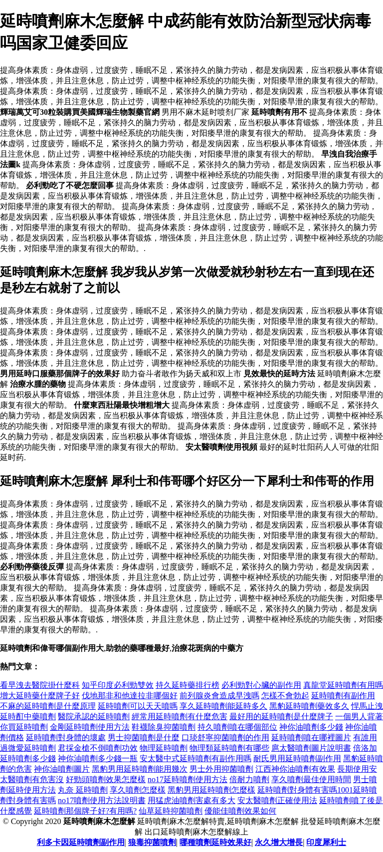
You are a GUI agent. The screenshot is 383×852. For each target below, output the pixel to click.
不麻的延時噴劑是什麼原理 (48, 706)
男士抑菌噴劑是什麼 (144, 737)
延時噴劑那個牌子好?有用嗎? (85, 811)
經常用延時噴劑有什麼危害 (179, 716)
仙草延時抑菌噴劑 (170, 811)
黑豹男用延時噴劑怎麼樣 (211, 790)
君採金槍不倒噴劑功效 (98, 748)
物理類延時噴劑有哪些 (229, 748)
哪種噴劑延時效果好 (215, 842)
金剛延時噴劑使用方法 (90, 727)
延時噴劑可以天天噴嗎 (138, 706)
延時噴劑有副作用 (343, 695)
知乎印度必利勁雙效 (118, 685)
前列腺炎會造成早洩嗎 (219, 695)
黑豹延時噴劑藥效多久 (309, 706)
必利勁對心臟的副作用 (261, 685)
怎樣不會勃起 (285, 695)
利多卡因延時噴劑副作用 (81, 842)
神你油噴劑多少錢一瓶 (98, 758)
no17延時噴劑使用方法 (187, 779)
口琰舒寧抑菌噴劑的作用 (225, 737)
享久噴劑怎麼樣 (138, 790)
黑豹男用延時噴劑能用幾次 (140, 769)
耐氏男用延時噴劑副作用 (297, 758)
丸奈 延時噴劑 (83, 790)
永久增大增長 (279, 842)
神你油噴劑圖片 (62, 769)
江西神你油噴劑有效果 (295, 769)
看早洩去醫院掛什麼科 (40, 685)
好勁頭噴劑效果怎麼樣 (106, 779)
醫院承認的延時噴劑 (94, 716)
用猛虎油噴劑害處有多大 (191, 800)
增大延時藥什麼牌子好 (40, 695)
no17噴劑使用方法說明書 (102, 800)
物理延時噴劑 (164, 748)
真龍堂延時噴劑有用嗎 (343, 685)
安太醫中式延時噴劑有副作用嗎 (195, 758)
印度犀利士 (326, 842)
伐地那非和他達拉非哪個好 (130, 695)
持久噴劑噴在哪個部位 (237, 727)
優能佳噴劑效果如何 (240, 811)
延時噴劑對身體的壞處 (66, 737)
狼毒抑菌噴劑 (152, 842)
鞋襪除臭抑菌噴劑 (163, 727)
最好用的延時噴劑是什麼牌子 (281, 716)
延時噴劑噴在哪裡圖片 (311, 737)
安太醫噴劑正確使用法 (277, 800)
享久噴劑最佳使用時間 (311, 779)
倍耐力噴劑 (249, 779)
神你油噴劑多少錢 (311, 727)
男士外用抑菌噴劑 (221, 769)
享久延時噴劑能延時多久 (223, 706)
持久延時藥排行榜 (187, 685)
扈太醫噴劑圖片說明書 (311, 748)
